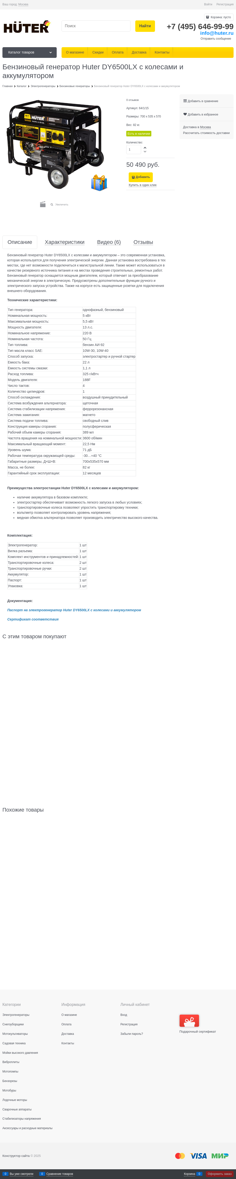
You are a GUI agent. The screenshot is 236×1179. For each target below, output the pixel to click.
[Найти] (145, 26)
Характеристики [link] (64, 242)
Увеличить (61, 204)
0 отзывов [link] (132, 99)
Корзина (189, 1174)
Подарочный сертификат (198, 1024)
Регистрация (225, 4)
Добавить (143, 177)
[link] (23, 4)
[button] (145, 148)
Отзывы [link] (143, 242)
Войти (208, 4)
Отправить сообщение (215, 38)
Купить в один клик (142, 185)
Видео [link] (109, 242)
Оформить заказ (220, 1174)
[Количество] (133, 149)
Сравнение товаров (59, 1174)
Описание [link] (20, 242)
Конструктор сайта (16, 1156)
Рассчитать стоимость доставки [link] (206, 133)
